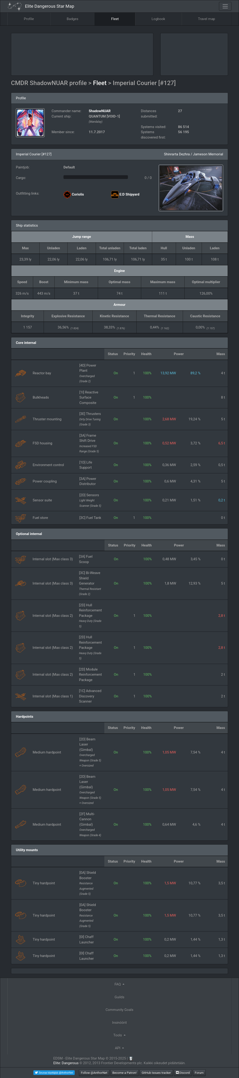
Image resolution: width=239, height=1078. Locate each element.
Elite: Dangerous (66, 1063)
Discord (183, 1072)
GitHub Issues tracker (156, 1072)
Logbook (158, 19)
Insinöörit (119, 1023)
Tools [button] (118, 1035)
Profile (29, 19)
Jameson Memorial (208, 154)
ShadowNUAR (100, 111)
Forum (199, 1072)
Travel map (206, 19)
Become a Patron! (124, 1072)
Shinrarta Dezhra (177, 154)
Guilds (119, 997)
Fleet (115, 19)
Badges (72, 19)
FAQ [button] (118, 984)
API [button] (118, 1048)
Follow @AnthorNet (94, 1072)
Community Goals (120, 1010)
